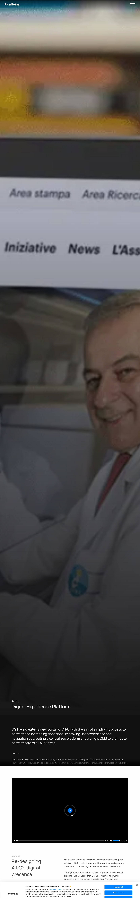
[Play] (14, 840)
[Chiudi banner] (137, 872)
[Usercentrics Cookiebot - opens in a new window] (13, 894)
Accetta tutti (118, 874)
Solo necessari (118, 879)
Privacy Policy (55, 876)
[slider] (60, 841)
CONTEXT (15, 755)
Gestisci (102, 894)
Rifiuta (118, 885)
